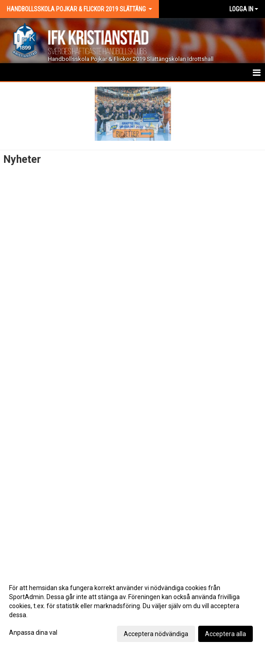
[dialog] (132, 610)
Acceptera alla (225, 633)
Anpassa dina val (33, 632)
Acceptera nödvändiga (156, 633)
